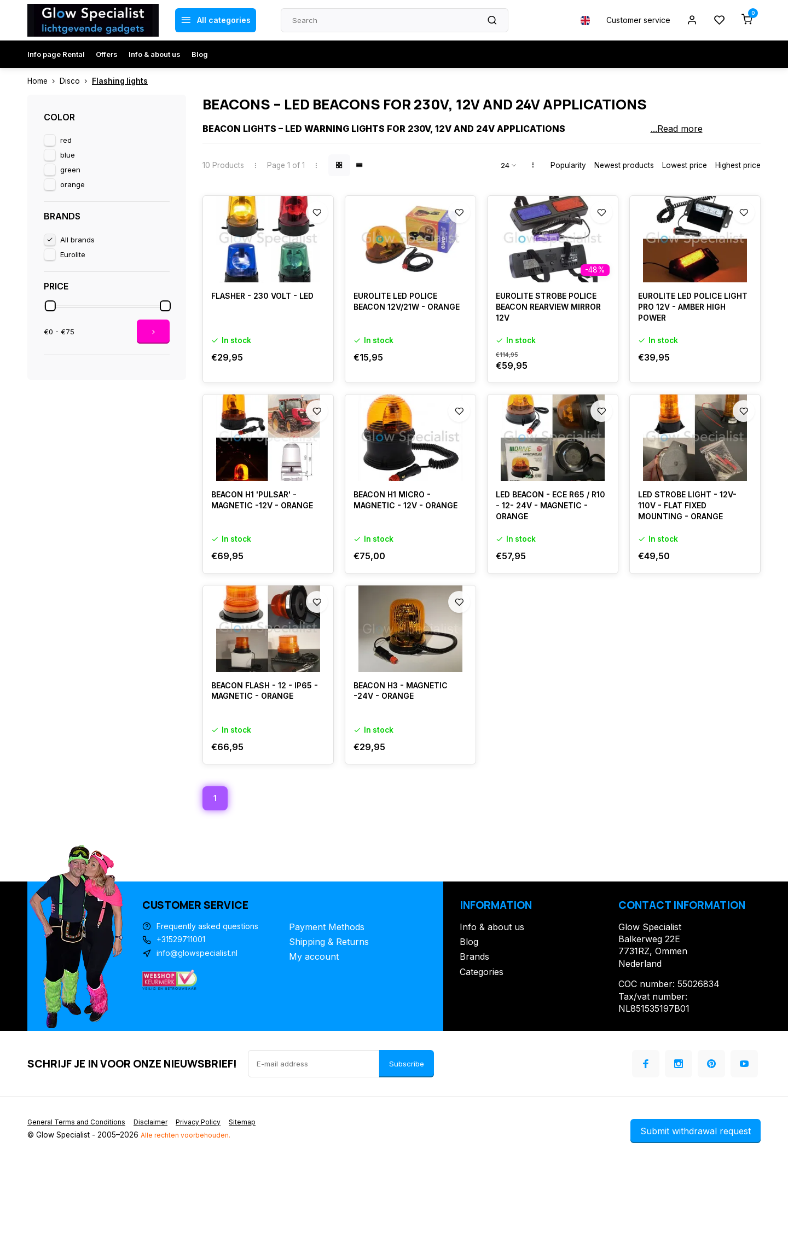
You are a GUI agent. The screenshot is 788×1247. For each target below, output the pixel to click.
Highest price (738, 165)
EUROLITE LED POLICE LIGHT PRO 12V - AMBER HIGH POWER (689, 332)
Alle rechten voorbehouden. (190, 1205)
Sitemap (259, 1192)
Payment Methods (326, 996)
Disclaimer (160, 1192)
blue (67, 154)
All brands (77, 239)
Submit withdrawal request (695, 1201)
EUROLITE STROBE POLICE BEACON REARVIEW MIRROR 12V (552, 332)
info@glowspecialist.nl (202, 1027)
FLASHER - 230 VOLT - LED (259, 325)
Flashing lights (120, 81)
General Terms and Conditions (80, 1192)
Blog (200, 54)
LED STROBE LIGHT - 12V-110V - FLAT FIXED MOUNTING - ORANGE (693, 553)
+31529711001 (186, 1012)
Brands (474, 1027)
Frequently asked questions (213, 996)
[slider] (50, 305)
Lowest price (684, 165)
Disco (76, 81)
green (70, 169)
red (66, 140)
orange (72, 184)
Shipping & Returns (329, 1012)
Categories (481, 1042)
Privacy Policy (211, 1192)
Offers (107, 54)
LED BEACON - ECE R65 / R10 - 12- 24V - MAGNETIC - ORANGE (551, 553)
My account (314, 1027)
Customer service (630, 20)
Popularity (568, 165)
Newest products (624, 165)
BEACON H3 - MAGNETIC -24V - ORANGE (407, 761)
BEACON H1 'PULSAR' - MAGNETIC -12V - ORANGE (260, 553)
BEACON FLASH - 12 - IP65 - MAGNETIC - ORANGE (267, 761)
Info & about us (155, 54)
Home (43, 81)
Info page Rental (56, 54)
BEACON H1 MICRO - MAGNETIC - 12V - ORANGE (397, 553)
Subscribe (406, 1134)
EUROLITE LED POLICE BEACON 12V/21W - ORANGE (400, 332)
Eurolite (72, 254)
